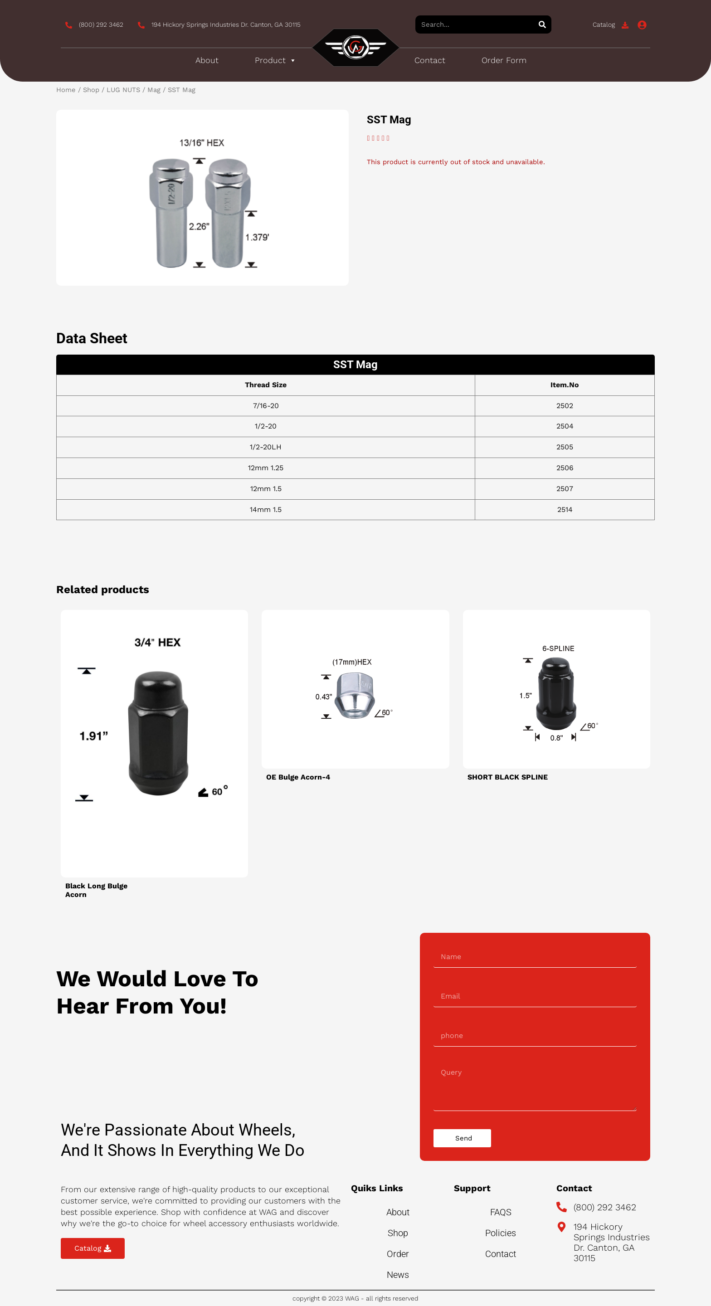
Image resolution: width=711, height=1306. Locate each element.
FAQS (500, 1212)
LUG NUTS (123, 90)
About (207, 60)
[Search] (542, 24)
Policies (500, 1233)
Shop (91, 90)
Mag (154, 90)
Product (276, 60)
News (398, 1274)
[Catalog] (625, 25)
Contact (429, 60)
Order (398, 1253)
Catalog (604, 24)
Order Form (504, 60)
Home (66, 90)
